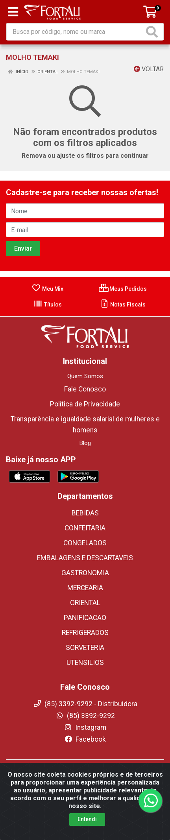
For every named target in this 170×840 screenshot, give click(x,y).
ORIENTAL (85, 603)
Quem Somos (85, 376)
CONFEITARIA (85, 528)
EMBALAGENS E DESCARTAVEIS (85, 558)
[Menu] (13, 12)
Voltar (149, 69)
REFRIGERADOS (85, 633)
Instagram (85, 727)
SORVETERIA (85, 648)
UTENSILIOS (85, 662)
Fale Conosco (85, 389)
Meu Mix (47, 289)
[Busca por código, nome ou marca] (75, 32)
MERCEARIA (85, 588)
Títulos (47, 304)
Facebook (85, 739)
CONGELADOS (85, 543)
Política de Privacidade (85, 404)
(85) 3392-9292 (85, 716)
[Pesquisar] (153, 32)
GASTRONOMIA (85, 573)
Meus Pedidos (123, 289)
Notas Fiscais (123, 304)
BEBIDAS (85, 513)
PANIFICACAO (85, 618)
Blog (85, 443)
